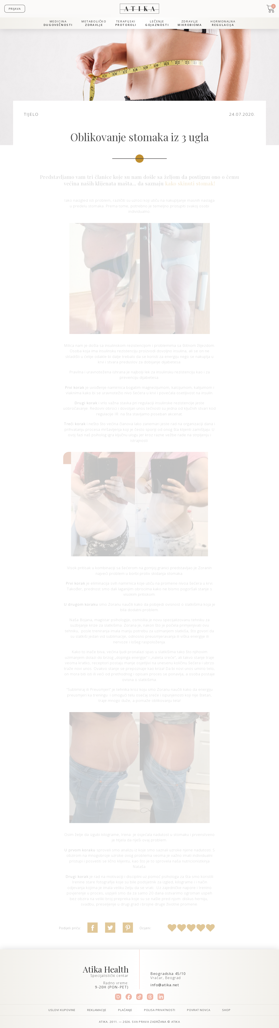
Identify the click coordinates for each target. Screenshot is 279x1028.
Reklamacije (96, 1010)
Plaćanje (125, 1010)
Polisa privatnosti (159, 1010)
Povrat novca (198, 1010)
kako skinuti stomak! (190, 183)
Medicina (58, 23)
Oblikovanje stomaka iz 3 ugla (139, 137)
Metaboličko (94, 23)
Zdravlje (190, 23)
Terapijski (125, 23)
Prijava (15, 9)
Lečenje (157, 23)
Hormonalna (223, 23)
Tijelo (31, 114)
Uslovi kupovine (61, 1010)
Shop (226, 1010)
